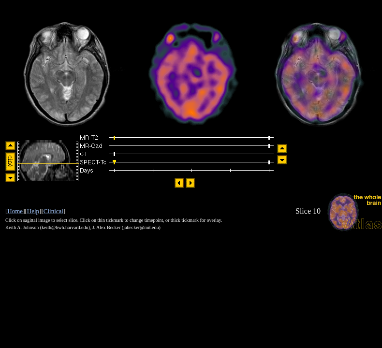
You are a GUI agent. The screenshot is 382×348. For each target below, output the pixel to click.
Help (33, 211)
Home (15, 211)
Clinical (53, 211)
